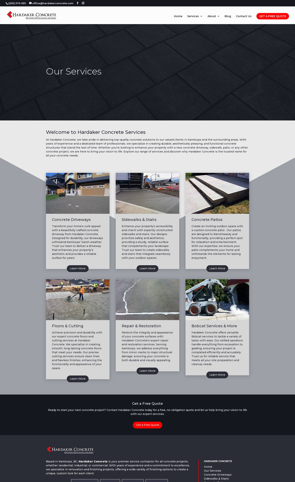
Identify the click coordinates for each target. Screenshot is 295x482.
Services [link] (193, 16)
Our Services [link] (212, 470)
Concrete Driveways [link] (218, 474)
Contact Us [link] (244, 16)
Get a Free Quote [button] (147, 425)
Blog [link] (228, 16)
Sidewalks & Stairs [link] (216, 478)
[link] (17, 3)
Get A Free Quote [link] (272, 16)
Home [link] (178, 16)
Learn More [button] (78, 268)
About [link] (212, 16)
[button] (77, 3)
